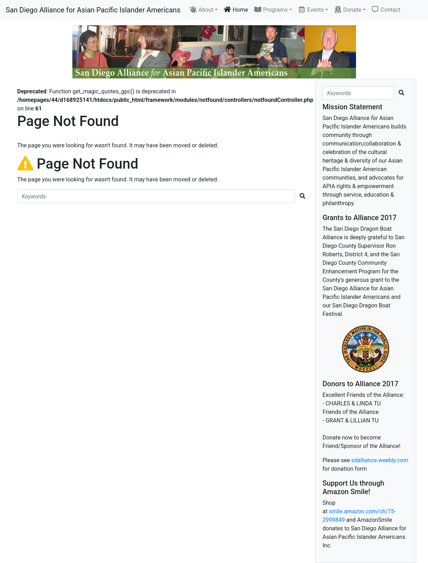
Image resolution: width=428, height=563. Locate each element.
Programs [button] (271, 9)
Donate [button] (347, 9)
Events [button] (311, 9)
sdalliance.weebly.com (379, 460)
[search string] (156, 196)
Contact (385, 9)
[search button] (302, 196)
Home (235, 9)
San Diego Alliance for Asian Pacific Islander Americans (93, 10)
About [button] (201, 9)
